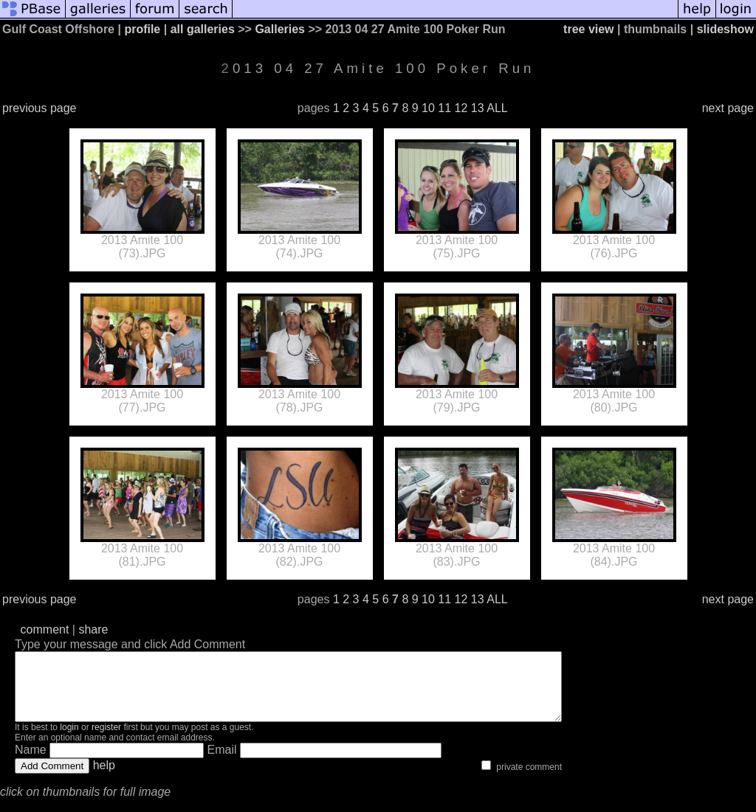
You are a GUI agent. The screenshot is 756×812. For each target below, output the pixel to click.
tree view (588, 29)
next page (728, 108)
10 (428, 108)
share (93, 629)
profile (142, 29)
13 (477, 108)
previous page (39, 108)
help (104, 778)
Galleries (280, 29)
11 (444, 108)
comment (45, 629)
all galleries (203, 29)
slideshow (725, 29)
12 (461, 108)
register (106, 740)
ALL (497, 108)
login (69, 740)
